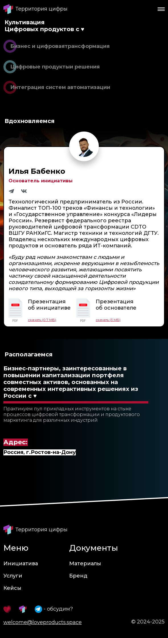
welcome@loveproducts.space (42, 622)
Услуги (12, 576)
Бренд (78, 576)
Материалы (85, 563)
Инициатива (20, 563)
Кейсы (12, 588)
